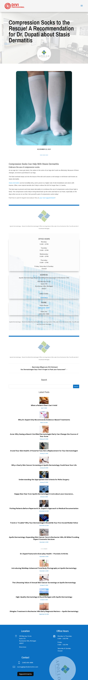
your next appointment (47, 184)
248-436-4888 (44, 294)
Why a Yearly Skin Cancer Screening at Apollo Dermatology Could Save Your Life (44, 452)
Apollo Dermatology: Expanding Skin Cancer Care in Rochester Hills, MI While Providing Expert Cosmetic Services (44, 525)
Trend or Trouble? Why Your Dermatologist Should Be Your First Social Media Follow (44, 509)
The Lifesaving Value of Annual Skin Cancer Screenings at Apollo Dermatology (44, 569)
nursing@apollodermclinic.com (27, 653)
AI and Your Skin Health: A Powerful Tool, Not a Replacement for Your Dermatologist (44, 437)
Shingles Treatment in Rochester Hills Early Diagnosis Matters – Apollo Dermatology (44, 598)
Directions (22, 634)
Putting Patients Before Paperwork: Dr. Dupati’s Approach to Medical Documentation (44, 495)
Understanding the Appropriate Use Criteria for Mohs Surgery (44, 466)
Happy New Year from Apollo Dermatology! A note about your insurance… (44, 480)
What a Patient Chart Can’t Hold (44, 392)
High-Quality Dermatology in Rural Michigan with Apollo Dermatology (44, 584)
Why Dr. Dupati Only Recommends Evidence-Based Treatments (44, 406)
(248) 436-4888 (27, 649)
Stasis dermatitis (14, 169)
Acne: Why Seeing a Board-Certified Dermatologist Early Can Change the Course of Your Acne (44, 422)
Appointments (25, 660)
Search (76, 373)
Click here (44, 284)
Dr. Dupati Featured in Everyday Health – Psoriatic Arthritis (44, 540)
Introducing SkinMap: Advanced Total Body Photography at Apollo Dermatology (44, 555)
